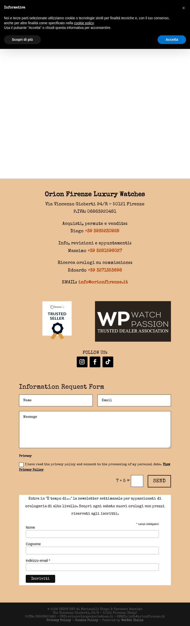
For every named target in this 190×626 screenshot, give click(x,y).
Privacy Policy (59, 620)
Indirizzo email (38, 561)
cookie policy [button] (84, 23)
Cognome (33, 544)
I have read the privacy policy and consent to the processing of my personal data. (94, 467)
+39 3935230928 (102, 231)
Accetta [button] (172, 40)
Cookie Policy (86, 620)
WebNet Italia (132, 620)
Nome (30, 527)
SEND (159, 481)
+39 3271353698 (105, 270)
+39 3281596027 (105, 251)
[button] (184, 8)
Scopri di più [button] (22, 40)
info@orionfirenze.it (103, 282)
